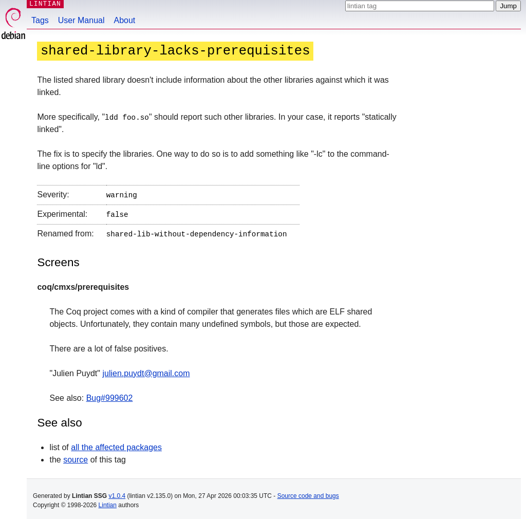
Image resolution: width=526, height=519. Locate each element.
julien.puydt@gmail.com (146, 369)
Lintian (108, 501)
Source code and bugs (308, 492)
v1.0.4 (116, 492)
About (125, 20)
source (75, 456)
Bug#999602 (109, 394)
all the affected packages (116, 443)
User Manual (81, 20)
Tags (40, 20)
